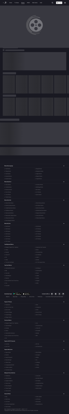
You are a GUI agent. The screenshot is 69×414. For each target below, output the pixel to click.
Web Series (34, 2)
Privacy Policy (23, 296)
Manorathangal (8, 360)
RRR (6, 270)
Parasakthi (7, 285)
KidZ (41, 2)
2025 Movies (7, 231)
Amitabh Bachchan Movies (10, 208)
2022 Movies (7, 238)
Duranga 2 (38, 355)
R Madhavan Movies (9, 210)
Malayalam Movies (39, 171)
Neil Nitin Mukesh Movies (10, 205)
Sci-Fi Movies (38, 192)
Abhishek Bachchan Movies (41, 210)
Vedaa (6, 259)
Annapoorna (38, 307)
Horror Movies (8, 192)
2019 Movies (38, 229)
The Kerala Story (39, 252)
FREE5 (28, 2)
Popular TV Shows (8, 301)
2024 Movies (7, 234)
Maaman (7, 278)
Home (10, 2)
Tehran (6, 249)
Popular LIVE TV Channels (9, 341)
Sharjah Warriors (39, 404)
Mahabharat (7, 304)
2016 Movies (38, 236)
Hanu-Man (7, 273)
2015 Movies (38, 238)
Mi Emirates (38, 401)
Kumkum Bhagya (8, 312)
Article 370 (7, 254)
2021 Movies (7, 241)
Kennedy (7, 252)
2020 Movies (38, 226)
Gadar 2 (37, 257)
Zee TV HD (7, 346)
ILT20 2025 (7, 401)
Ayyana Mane (8, 352)
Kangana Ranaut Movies (40, 213)
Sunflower (38, 362)
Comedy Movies (8, 187)
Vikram (37, 273)
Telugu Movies (8, 171)
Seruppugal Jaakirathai (9, 365)
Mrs (6, 257)
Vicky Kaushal (8, 390)
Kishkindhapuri (8, 275)
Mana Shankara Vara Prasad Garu (12, 280)
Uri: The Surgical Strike (40, 262)
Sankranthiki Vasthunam (10, 268)
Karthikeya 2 (38, 268)
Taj (36, 360)
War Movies (38, 189)
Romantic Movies (8, 189)
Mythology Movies (39, 187)
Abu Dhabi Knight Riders (10, 404)
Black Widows (38, 352)
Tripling (37, 365)
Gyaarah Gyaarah (8, 357)
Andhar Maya (8, 362)
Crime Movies (8, 194)
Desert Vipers (8, 406)
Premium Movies (7, 320)
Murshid (7, 355)
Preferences (40, 296)
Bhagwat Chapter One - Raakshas (11, 247)
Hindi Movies (7, 168)
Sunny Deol (38, 375)
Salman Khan (7, 383)
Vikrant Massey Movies (40, 203)
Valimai (37, 278)
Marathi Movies (8, 178)
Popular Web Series (8, 349)
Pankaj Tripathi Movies (40, 218)
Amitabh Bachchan (39, 383)
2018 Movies (38, 231)
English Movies (39, 173)
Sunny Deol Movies (39, 215)
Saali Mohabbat (8, 325)
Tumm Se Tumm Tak (9, 307)
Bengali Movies (39, 168)
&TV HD (37, 344)
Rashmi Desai (38, 388)
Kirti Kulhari (38, 380)
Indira (37, 309)
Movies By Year (7, 223)
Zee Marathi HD (39, 346)
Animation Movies (39, 184)
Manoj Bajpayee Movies (10, 220)
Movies (23, 2)
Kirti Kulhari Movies (39, 205)
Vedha (37, 283)
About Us (7, 296)
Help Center (15, 296)
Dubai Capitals (39, 396)
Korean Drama (39, 312)
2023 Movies (7, 236)
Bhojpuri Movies (39, 176)
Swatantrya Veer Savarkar (41, 247)
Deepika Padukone (9, 380)
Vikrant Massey (8, 378)
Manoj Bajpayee (8, 385)
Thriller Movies (8, 197)
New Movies (7, 226)
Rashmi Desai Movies (40, 208)
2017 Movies (38, 234)
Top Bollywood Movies (9, 244)
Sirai (6, 283)
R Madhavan (7, 375)
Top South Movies (8, 265)
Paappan (37, 280)
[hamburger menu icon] (65, 3)
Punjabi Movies (39, 178)
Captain (37, 275)
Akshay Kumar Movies (9, 218)
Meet (37, 304)
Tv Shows (17, 2)
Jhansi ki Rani (7, 309)
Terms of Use (31, 296)
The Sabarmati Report (9, 262)
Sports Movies (38, 194)
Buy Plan (59, 2)
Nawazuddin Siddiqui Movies (10, 215)
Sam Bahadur (38, 254)
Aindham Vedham (8, 367)
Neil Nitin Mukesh (39, 378)
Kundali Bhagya (8, 314)
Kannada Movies (8, 176)
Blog (6, 396)
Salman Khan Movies (9, 203)
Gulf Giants (38, 399)
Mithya (37, 357)
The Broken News (8, 370)
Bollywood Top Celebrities (9, 372)
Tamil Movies (7, 173)
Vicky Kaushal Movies (9, 213)
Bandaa (37, 259)
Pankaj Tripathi (8, 388)
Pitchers (37, 367)
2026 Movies (7, 229)
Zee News (7, 344)
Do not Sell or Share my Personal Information (54, 296)
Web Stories (7, 399)
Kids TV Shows (38, 314)
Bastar (37, 249)
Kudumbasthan (39, 270)
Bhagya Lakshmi (8, 317)
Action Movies (8, 184)
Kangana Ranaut (39, 385)
